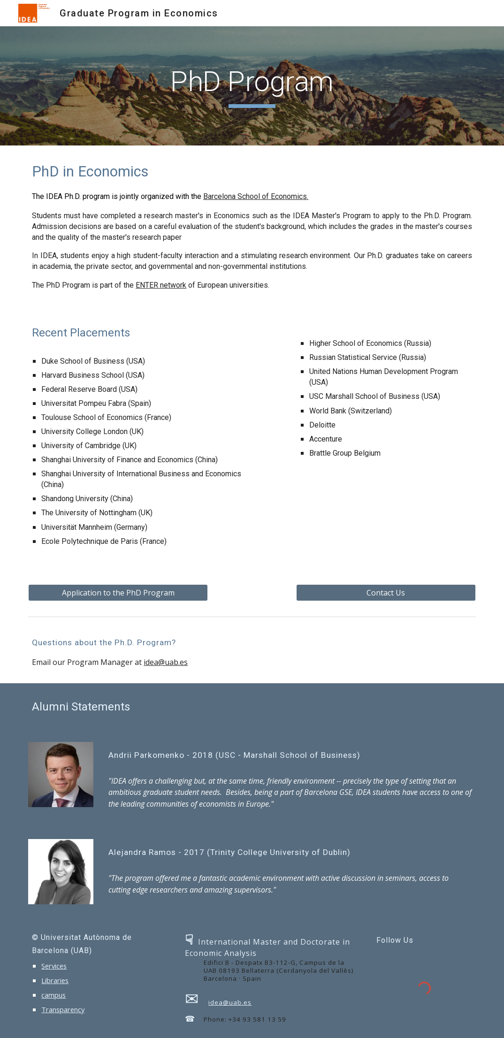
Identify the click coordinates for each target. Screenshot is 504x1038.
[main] (252, 86)
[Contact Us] (386, 592)
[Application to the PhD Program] (118, 592)
